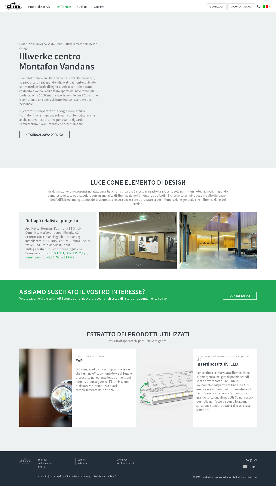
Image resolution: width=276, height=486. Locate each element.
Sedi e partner (45, 463)
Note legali (56, 476)
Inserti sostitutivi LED (39, 259)
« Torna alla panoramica (44, 135)
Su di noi (42, 459)
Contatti (42, 476)
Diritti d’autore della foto (106, 476)
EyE (84, 254)
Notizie (41, 467)
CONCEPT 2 (73, 254)
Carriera (82, 459)
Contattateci (240, 297)
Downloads (216, 6)
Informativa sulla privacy (77, 476)
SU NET (59, 254)
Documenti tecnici (241, 6)
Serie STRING (65, 259)
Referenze (82, 463)
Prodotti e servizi (125, 463)
